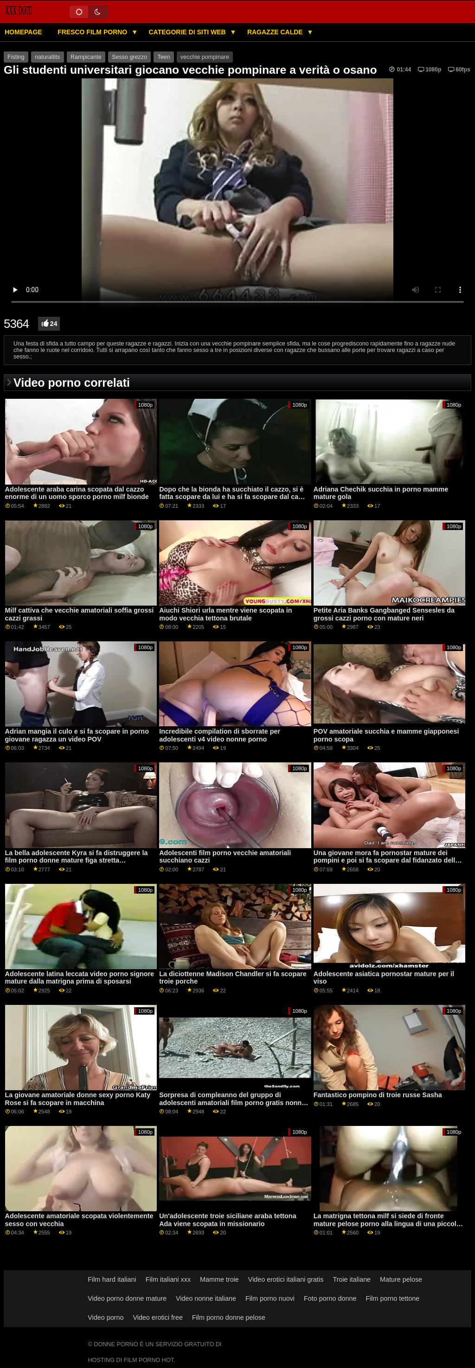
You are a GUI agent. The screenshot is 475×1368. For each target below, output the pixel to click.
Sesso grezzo (129, 57)
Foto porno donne (330, 1298)
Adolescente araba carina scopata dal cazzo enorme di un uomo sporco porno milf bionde (77, 493)
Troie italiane (352, 1279)
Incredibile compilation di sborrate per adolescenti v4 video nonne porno (219, 735)
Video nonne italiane (206, 1298)
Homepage (23, 32)
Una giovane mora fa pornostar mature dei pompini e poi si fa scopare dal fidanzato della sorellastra (386, 860)
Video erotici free (158, 1317)
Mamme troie (219, 1279)
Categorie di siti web (187, 32)
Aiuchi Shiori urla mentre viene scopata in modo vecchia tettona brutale (225, 614)
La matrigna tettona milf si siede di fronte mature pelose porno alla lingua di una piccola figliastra (387, 1223)
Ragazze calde (276, 32)
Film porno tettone (392, 1298)
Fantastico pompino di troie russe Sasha (378, 1095)
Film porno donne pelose (228, 1317)
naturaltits (47, 57)
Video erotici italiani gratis (286, 1279)
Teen (163, 57)
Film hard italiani (112, 1279)
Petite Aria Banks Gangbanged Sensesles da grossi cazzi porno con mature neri (384, 614)
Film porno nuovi (270, 1298)
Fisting (16, 57)
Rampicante (86, 57)
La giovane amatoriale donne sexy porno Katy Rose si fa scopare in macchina (78, 1098)
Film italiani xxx (168, 1279)
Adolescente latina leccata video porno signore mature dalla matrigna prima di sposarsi (79, 977)
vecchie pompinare (204, 57)
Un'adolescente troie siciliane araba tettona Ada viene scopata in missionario (227, 1219)
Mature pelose (401, 1279)
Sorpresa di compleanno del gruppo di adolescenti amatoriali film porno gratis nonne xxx (232, 1102)
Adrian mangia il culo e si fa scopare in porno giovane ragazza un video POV (77, 735)
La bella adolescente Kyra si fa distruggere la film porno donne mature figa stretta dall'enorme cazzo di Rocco (76, 860)
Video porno (105, 1317)
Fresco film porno (93, 32)
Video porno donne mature (127, 1298)
